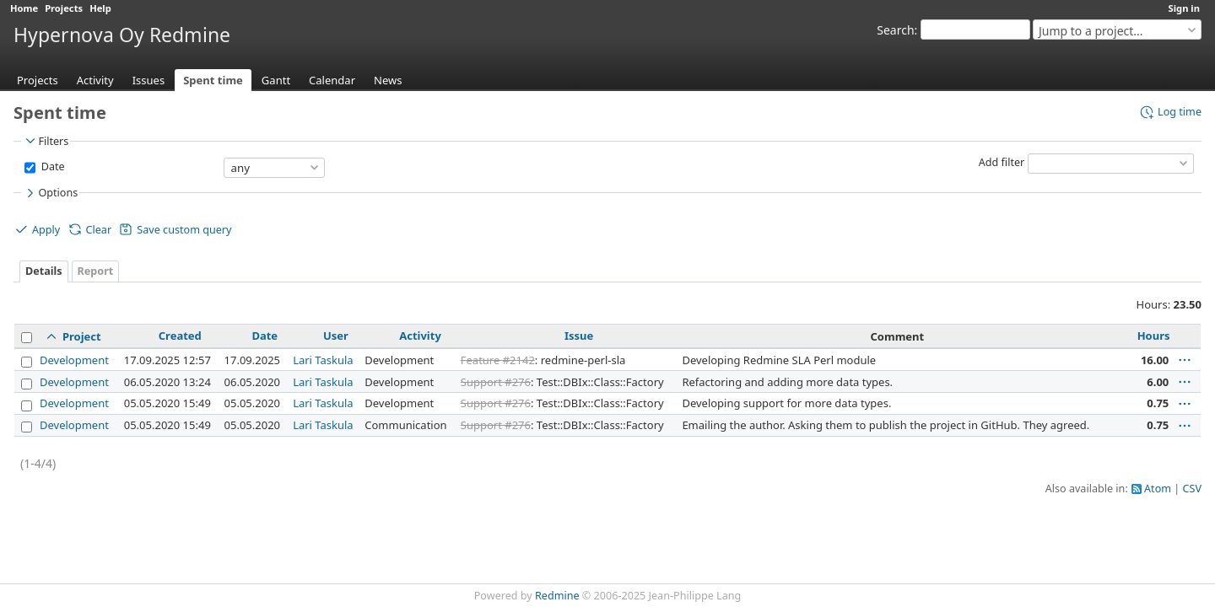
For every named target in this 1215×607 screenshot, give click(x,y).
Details (43, 271)
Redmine (557, 595)
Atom (1157, 488)
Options (50, 193)
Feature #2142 (498, 360)
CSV (1192, 488)
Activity (95, 80)
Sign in (1184, 8)
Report (96, 271)
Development (74, 360)
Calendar (332, 80)
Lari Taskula (323, 360)
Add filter (1002, 162)
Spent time (213, 80)
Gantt (276, 80)
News (388, 80)
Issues (148, 80)
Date (51, 166)
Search (895, 30)
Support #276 (496, 381)
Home (24, 8)
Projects (64, 8)
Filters (45, 140)
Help (100, 8)
